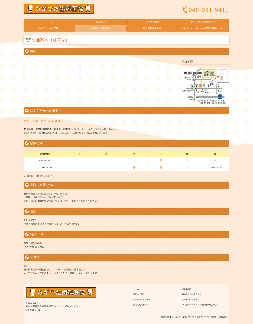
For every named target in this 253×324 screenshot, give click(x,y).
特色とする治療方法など (203, 22)
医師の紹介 (100, 22)
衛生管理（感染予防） (49, 28)
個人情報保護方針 (152, 28)
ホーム (49, 22)
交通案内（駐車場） (100, 28)
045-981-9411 (38, 243)
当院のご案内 (152, 22)
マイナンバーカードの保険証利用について (203, 28)
